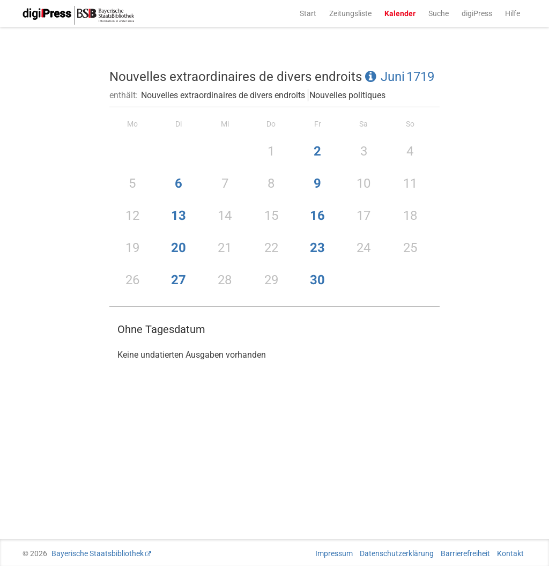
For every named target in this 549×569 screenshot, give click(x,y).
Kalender (400, 13)
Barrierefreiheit (465, 553)
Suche (438, 13)
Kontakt (510, 553)
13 (178, 215)
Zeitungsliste (350, 13)
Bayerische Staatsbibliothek (97, 553)
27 (178, 279)
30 (317, 279)
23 (317, 247)
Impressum (334, 553)
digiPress (477, 13)
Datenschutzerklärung (397, 553)
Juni (393, 76)
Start (308, 13)
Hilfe (512, 13)
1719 (420, 76)
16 (317, 215)
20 (178, 247)
